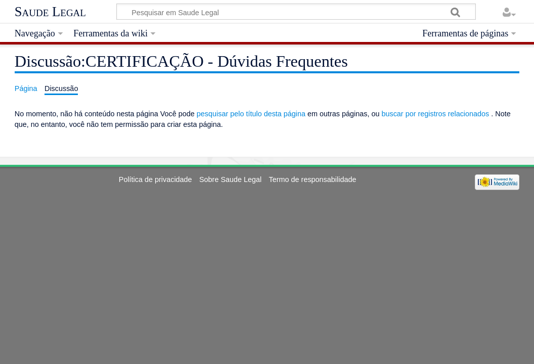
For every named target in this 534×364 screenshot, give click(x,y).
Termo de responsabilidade (313, 179)
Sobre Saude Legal (230, 179)
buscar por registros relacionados (435, 114)
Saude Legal (50, 11)
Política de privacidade (155, 179)
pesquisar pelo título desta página (251, 114)
